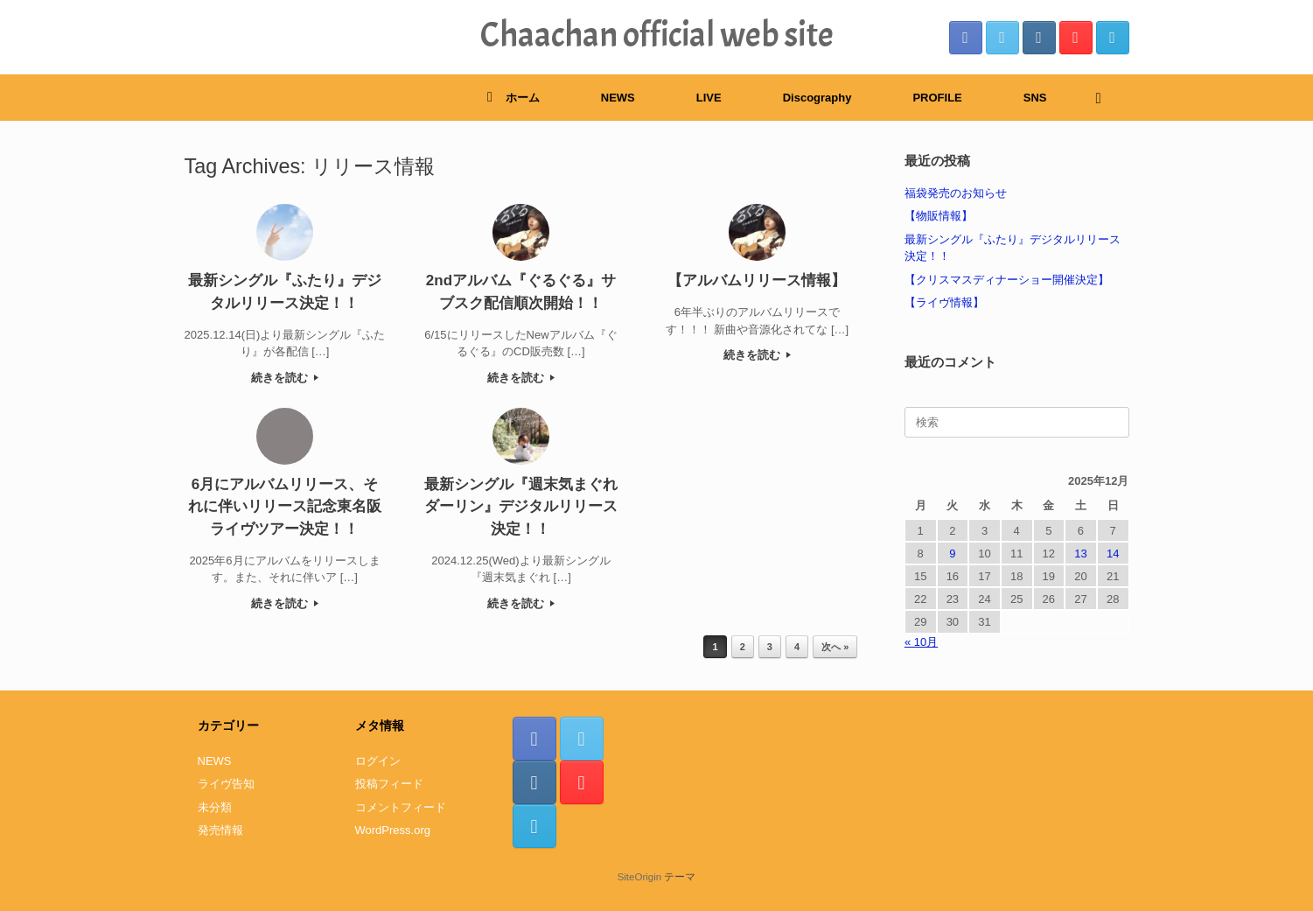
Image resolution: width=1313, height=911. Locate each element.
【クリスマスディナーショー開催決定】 (1006, 279)
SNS (1035, 97)
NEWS (618, 97)
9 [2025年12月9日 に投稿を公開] (952, 553)
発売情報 (220, 830)
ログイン (378, 760)
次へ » (835, 646)
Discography (817, 97)
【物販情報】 (938, 215)
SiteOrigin (640, 877)
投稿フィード (389, 783)
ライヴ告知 (226, 783)
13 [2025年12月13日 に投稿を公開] (1080, 553)
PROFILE (936, 97)
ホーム (513, 97)
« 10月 (921, 641)
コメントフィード (400, 807)
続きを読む (284, 377)
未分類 (215, 807)
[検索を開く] (1103, 97)
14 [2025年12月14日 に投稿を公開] (1113, 553)
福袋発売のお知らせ (955, 193)
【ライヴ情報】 (944, 302)
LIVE (709, 97)
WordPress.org (392, 830)
